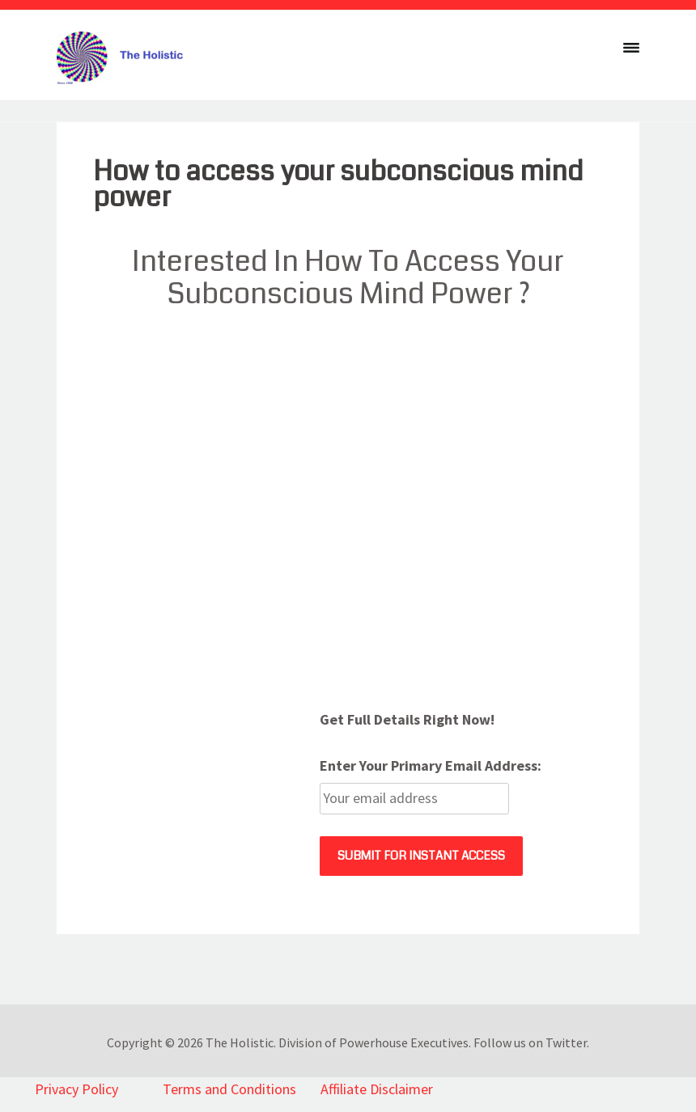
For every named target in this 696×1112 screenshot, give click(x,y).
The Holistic (240, 1042)
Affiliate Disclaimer (376, 1089)
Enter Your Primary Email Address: (430, 765)
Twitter (566, 1042)
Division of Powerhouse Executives (373, 1042)
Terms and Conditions (229, 1089)
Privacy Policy (76, 1089)
